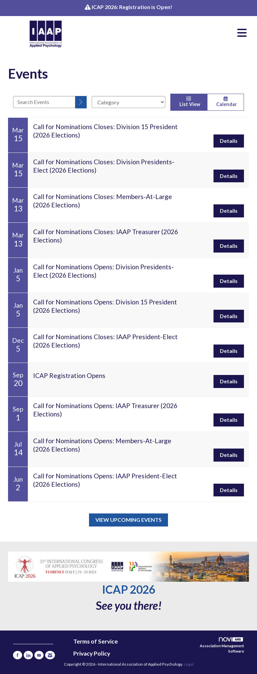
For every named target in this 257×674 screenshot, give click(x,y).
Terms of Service (95, 641)
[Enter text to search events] (44, 102)
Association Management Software (222, 645)
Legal (188, 664)
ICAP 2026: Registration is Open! (132, 7)
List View (189, 101)
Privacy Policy (91, 653)
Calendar (225, 101)
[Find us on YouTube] (39, 655)
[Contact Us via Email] (50, 655)
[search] (81, 102)
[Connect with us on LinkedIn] (28, 655)
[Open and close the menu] (168, 33)
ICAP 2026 (128, 589)
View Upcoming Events (128, 519)
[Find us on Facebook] (17, 655)
